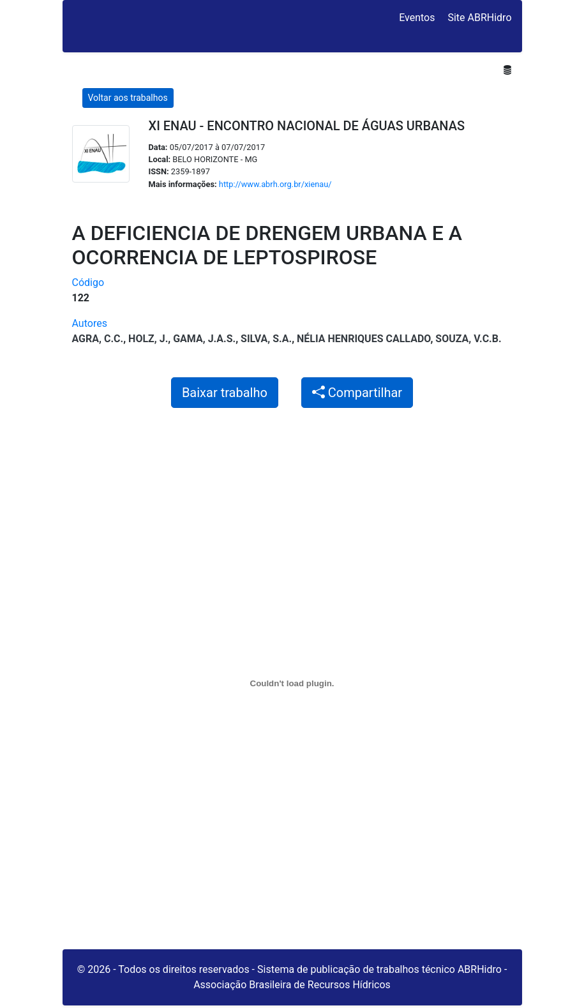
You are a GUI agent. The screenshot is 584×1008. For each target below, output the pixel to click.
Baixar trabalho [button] (224, 392)
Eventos (417, 17)
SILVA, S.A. (266, 339)
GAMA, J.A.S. (204, 339)
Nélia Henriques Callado (363, 339)
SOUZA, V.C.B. (468, 339)
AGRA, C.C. (98, 339)
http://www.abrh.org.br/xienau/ (275, 184)
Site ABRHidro (479, 17)
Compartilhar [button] (357, 392)
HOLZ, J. (148, 339)
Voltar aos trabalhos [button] (128, 98)
